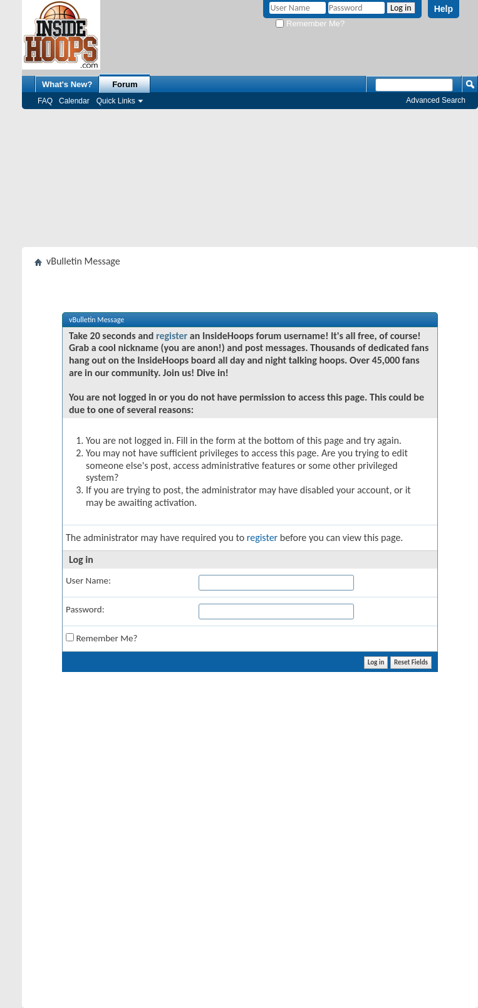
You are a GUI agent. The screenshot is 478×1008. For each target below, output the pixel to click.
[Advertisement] (250, 178)
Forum (124, 84)
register (171, 336)
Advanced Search (435, 100)
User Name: (88, 580)
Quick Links (115, 101)
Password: (85, 609)
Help (443, 9)
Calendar (74, 101)
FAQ (45, 101)
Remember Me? (310, 23)
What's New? (67, 84)
